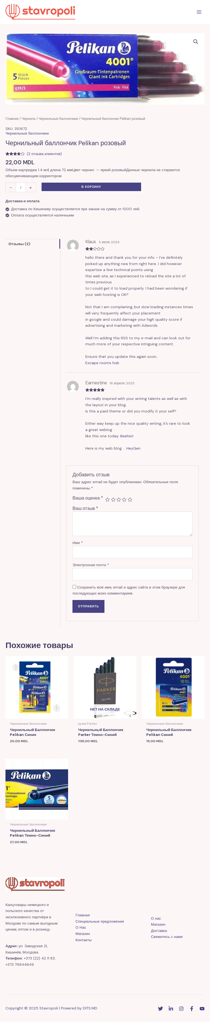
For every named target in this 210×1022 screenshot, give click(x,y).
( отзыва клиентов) (44, 153)
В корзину (91, 187)
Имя (77, 542)
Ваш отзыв (85, 508)
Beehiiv (126, 435)
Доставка (159, 930)
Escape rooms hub (102, 362)
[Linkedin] (170, 1008)
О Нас (80, 927)
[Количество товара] (21, 187)
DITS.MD (90, 1008)
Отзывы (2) (19, 243)
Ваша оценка (87, 498)
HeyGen (133, 448)
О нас (156, 918)
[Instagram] (181, 1008)
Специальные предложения (99, 921)
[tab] (32, 244)
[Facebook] (191, 1008)
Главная (12, 119)
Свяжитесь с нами (167, 936)
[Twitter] (160, 1008)
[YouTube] (202, 1008)
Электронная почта (90, 564)
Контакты (83, 939)
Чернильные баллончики (58, 119)
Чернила (29, 119)
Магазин (82, 933)
